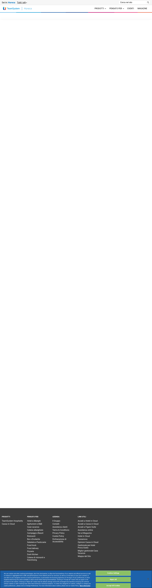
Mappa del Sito (84, 556)
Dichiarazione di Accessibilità (59, 540)
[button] (22, 2)
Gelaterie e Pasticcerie (36, 542)
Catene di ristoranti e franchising (36, 558)
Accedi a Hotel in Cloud (88, 521)
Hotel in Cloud (84, 536)
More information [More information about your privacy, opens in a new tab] (85, 586)
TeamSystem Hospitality (12, 521)
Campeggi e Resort (35, 533)
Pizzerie (30, 551)
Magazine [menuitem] (142, 8)
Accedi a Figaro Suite (87, 527)
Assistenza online (85, 530)
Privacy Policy (58, 533)
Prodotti (100, 8)
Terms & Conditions (60, 530)
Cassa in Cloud (8, 524)
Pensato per (116, 8)
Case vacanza (33, 527)
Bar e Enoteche (33, 539)
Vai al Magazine (85, 533)
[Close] (148, 579)
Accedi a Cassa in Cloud (88, 524)
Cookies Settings (113, 573)
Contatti (55, 524)
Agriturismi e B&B (34, 524)
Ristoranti (31, 536)
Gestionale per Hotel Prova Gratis (86, 546)
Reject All (113, 579)
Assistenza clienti (59, 527)
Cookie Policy (58, 536)
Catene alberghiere (35, 530)
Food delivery (33, 548)
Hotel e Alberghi (34, 521)
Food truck (31, 545)
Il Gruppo (56, 521)
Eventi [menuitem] (130, 8)
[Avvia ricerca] (148, 2)
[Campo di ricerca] (132, 2)
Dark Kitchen (32, 554)
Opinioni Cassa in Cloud (88, 542)
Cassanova (82, 539)
